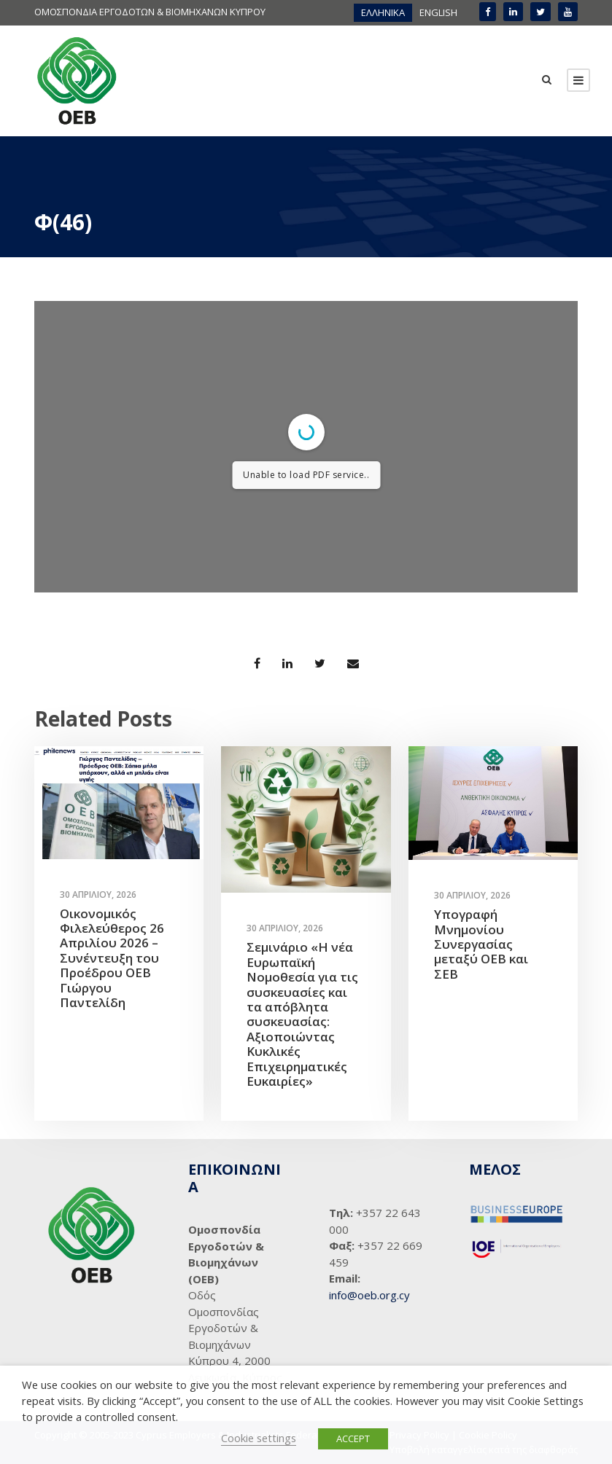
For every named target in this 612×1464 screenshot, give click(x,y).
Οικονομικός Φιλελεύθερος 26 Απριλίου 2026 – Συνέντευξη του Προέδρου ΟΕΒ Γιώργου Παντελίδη (112, 958)
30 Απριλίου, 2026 (98, 894)
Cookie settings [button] (258, 1437)
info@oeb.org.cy (369, 1295)
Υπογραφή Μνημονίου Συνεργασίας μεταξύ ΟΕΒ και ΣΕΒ (481, 944)
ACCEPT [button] (353, 1438)
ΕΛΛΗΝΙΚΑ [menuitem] (383, 12)
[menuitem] (383, 13)
